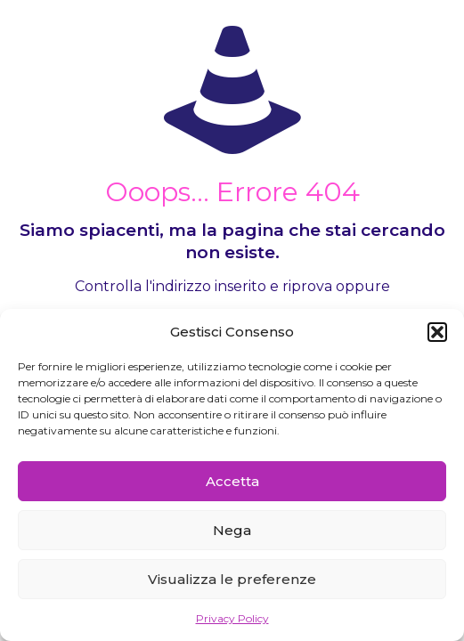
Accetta (232, 481)
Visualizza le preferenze (232, 579)
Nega (232, 530)
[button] (437, 332)
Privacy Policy (232, 618)
